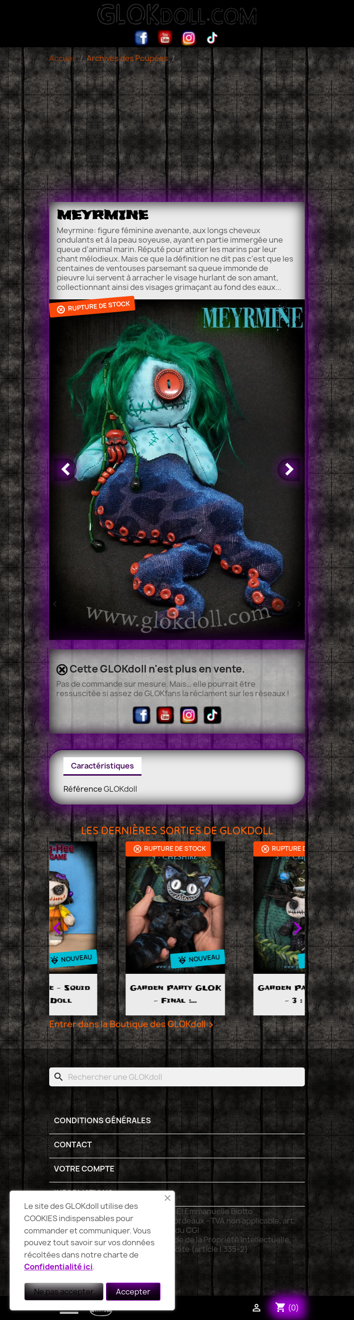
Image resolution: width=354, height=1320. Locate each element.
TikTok (212, 37)
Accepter (133, 1291)
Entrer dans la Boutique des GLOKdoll (133, 1025)
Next (297, 928)
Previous (57, 928)
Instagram (188, 37)
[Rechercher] (177, 1076)
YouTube (165, 37)
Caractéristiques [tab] (102, 766)
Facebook (141, 37)
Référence (82, 789)
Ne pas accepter (64, 1291)
